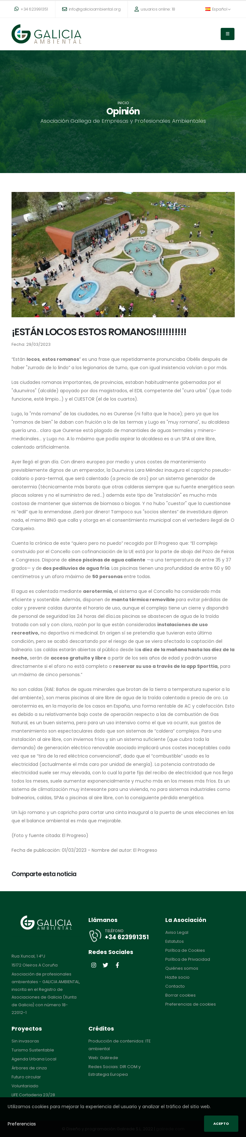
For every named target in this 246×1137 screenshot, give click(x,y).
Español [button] (217, 9)
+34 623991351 (31, 9)
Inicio (123, 102)
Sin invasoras (25, 1041)
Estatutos (174, 941)
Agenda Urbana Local (34, 1059)
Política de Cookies (185, 950)
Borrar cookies (180, 995)
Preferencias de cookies (190, 1004)
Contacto (175, 986)
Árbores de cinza (29, 1068)
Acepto (221, 1123)
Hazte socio (177, 977)
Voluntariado (25, 1086)
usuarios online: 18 (155, 9)
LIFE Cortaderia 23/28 (33, 1095)
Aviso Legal (176, 932)
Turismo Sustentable (33, 1050)
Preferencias (22, 1124)
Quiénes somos (181, 968)
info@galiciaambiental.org (91, 9)
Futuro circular (26, 1077)
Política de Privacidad (187, 959)
